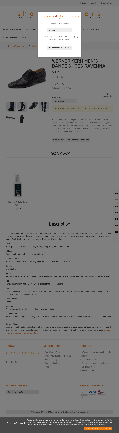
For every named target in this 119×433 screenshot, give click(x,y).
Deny (102, 428)
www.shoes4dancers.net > (59, 48)
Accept (108, 428)
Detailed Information (91, 428)
